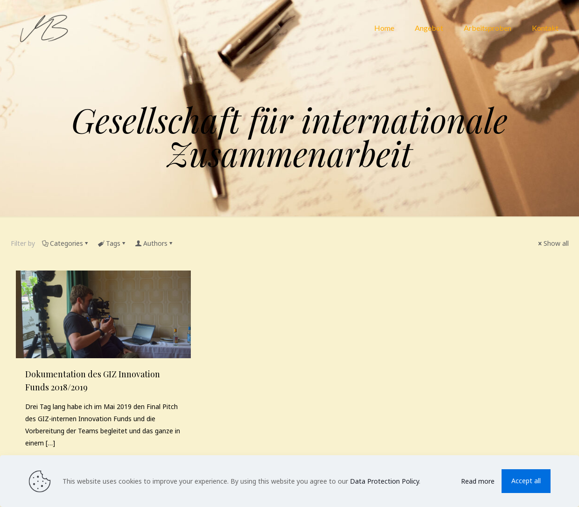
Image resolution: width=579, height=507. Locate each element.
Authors (154, 243)
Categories (66, 243)
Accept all (526, 480)
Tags (112, 243)
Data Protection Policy (384, 481)
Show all (553, 243)
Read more (478, 481)
